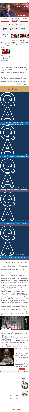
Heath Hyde (10, 69)
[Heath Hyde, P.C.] (10, 377)
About (22, 375)
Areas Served (25, 2)
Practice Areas (23, 376)
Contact (27, 2)
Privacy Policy (14, 409)
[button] (1, 29)
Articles (23, 379)
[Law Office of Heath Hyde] (10, 388)
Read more (12, 46)
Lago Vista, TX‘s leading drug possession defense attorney (18, 74)
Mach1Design (19, 409)
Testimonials (23, 378)
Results (23, 377)
